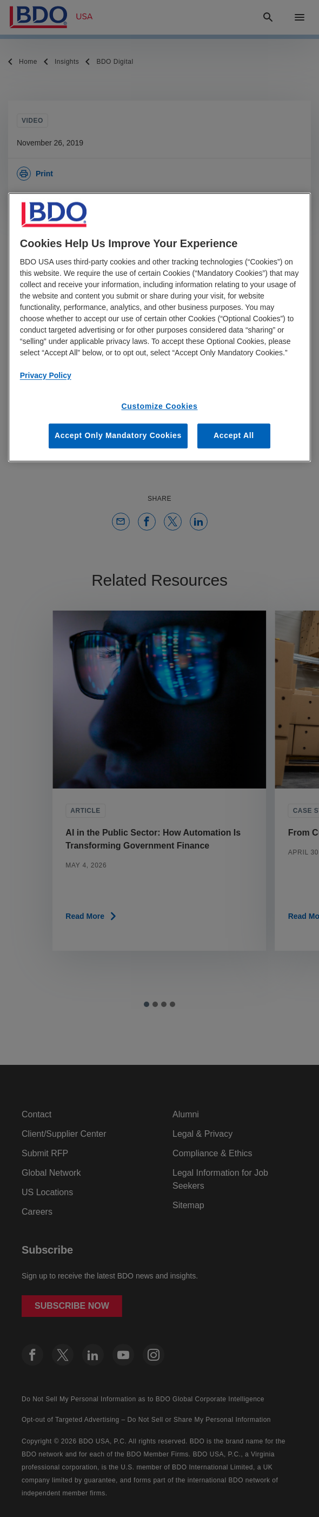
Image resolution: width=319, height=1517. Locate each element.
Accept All (234, 436)
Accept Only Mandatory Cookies (118, 436)
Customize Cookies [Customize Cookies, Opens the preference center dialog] (159, 406)
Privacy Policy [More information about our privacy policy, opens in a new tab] (45, 375)
